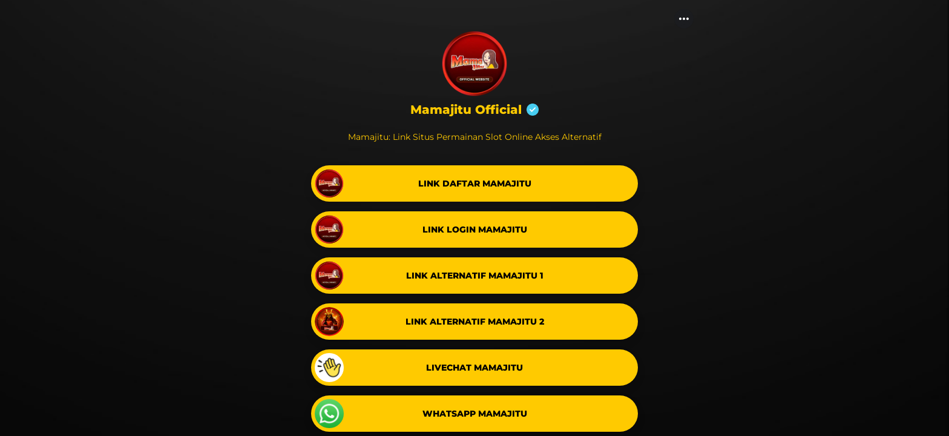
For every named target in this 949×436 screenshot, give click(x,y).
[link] (474, 183)
